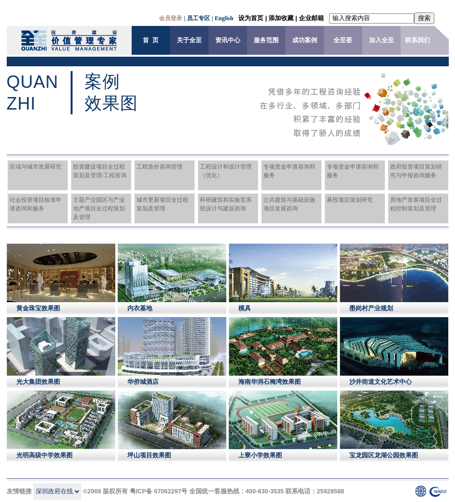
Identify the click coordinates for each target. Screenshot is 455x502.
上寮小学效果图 (260, 455)
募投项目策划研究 (350, 199)
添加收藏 (281, 18)
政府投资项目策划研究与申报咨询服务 (416, 171)
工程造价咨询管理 (159, 166)
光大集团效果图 (38, 381)
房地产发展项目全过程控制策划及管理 (416, 204)
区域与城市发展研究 (35, 166)
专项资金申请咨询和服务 (289, 171)
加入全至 (381, 40)
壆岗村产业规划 (371, 308)
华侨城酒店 (143, 381)
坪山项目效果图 (149, 455)
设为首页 (250, 18)
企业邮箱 (311, 18)
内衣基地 (139, 308)
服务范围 (266, 40)
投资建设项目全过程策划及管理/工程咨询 (99, 171)
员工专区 (198, 18)
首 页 (150, 40)
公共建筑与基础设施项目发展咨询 (289, 204)
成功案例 (304, 40)
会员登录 (170, 18)
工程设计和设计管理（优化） (226, 171)
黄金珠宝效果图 (38, 308)
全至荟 (342, 40)
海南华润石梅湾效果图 (269, 381)
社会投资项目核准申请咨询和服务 (35, 204)
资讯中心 (227, 40)
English (224, 18)
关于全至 (189, 40)
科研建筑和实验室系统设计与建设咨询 (226, 204)
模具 (244, 308)
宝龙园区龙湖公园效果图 (383, 455)
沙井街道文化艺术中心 (380, 381)
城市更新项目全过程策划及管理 (162, 204)
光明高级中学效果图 (44, 455)
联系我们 (417, 40)
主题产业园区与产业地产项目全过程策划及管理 (99, 208)
